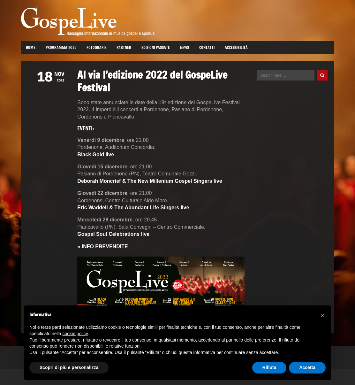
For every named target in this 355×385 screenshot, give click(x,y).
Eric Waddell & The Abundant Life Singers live (133, 207)
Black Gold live (95, 154)
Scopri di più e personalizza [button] (69, 367)
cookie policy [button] (75, 333)
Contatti (207, 47)
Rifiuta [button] (269, 367)
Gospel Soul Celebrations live (113, 234)
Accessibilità (236, 47)
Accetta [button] (307, 367)
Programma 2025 (61, 47)
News (184, 47)
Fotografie (96, 47)
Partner (124, 47)
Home (30, 47)
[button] (322, 316)
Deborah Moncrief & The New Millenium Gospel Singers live (149, 181)
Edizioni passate (155, 47)
